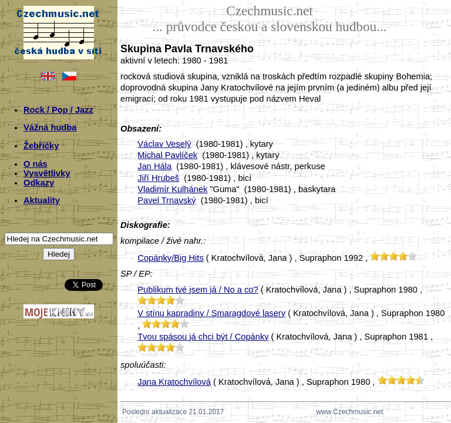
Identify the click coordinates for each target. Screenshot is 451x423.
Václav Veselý (164, 144)
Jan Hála (154, 166)
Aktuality (41, 200)
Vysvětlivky (46, 173)
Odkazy (38, 182)
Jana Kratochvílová (174, 382)
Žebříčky (41, 145)
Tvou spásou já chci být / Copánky (202, 336)
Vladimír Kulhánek (172, 189)
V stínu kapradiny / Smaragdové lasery (211, 313)
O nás (35, 164)
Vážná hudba (49, 127)
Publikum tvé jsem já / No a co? (197, 289)
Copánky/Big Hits (170, 258)
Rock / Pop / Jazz (58, 110)
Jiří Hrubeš (158, 178)
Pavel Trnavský (166, 200)
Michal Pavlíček (167, 155)
